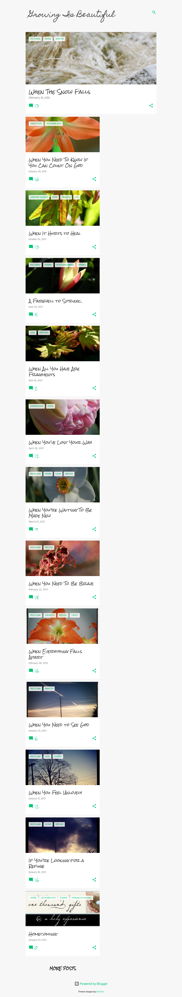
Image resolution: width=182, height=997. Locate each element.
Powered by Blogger (91, 983)
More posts (62, 968)
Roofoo (100, 991)
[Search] (154, 12)
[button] (151, 105)
